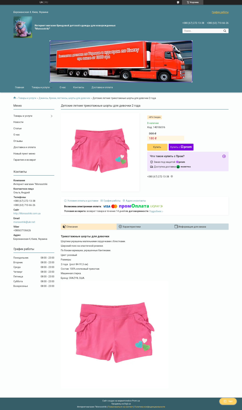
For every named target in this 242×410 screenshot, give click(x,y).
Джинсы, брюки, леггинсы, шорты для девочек (64, 98)
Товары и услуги (41, 87)
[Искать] (225, 31)
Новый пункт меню (24, 153)
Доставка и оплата (102, 87)
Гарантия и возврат (24, 159)
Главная (19, 87)
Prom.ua (136, 401)
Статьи (17, 128)
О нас (63, 87)
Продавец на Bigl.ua (121, 404)
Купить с (181, 147)
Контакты (78, 87)
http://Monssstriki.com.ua (27, 213)
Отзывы (18, 141)
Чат (228, 401)
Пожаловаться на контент (120, 407)
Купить (157, 147)
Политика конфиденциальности (149, 407)
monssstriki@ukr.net (24, 222)
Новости (18, 122)
